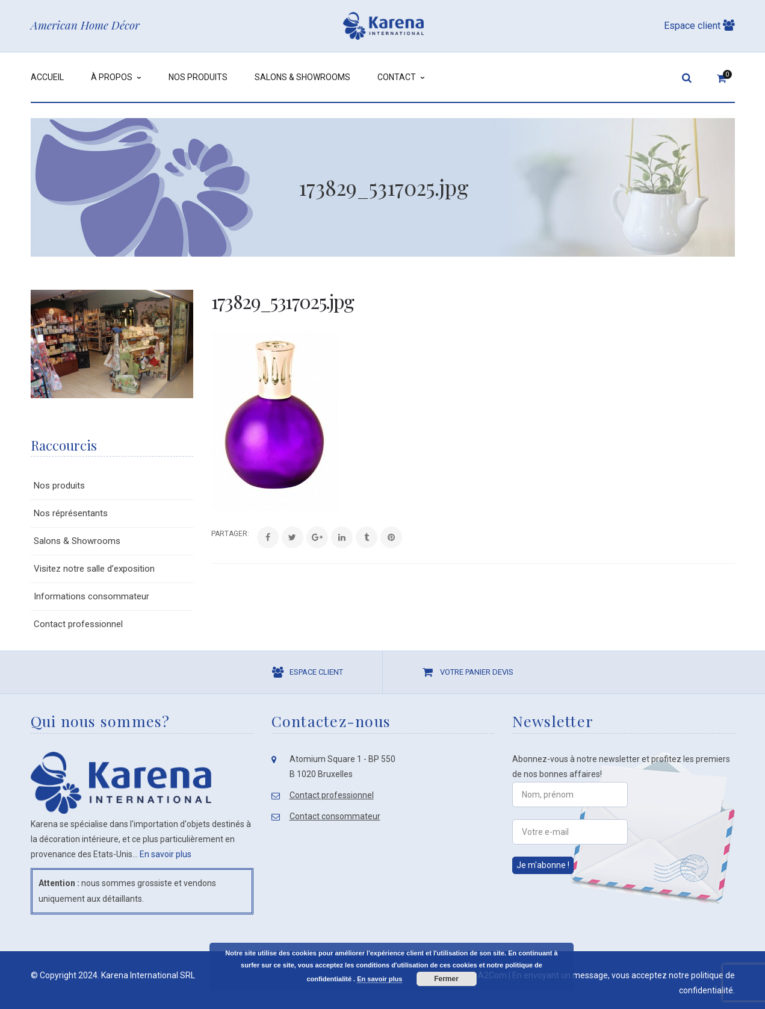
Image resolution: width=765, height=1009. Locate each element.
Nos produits (59, 485)
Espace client (699, 25)
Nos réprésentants (71, 513)
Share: (211, 533)
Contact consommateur (335, 816)
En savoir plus (165, 854)
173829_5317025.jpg (282, 301)
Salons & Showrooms (77, 541)
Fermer (446, 979)
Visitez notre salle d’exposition (94, 568)
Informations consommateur (91, 596)
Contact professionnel (78, 624)
